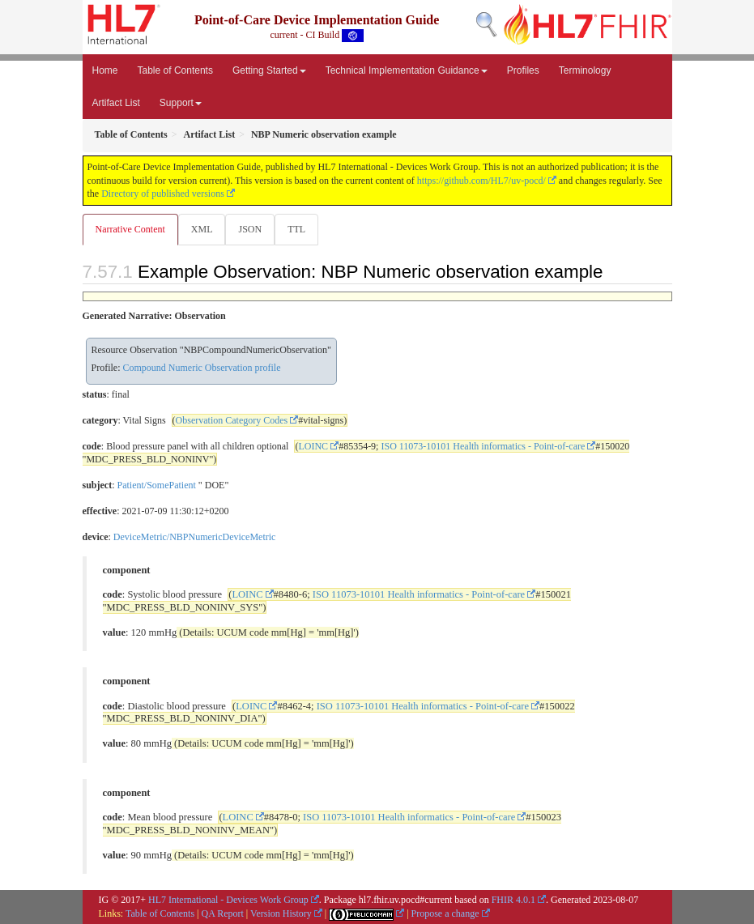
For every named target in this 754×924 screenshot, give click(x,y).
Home (105, 70)
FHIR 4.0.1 (513, 899)
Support (181, 103)
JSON (250, 229)
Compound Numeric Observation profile (202, 367)
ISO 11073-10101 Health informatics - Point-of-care (483, 446)
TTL (296, 229)
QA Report (223, 913)
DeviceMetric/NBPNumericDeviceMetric (194, 537)
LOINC (313, 446)
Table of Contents (175, 70)
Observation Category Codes (232, 420)
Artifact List (116, 103)
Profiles (523, 70)
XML (202, 229)
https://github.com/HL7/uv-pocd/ (481, 180)
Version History (281, 913)
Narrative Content (130, 229)
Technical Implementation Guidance (407, 70)
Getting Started (269, 70)
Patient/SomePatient (156, 485)
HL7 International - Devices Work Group (228, 899)
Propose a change (445, 913)
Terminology (585, 70)
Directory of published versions (162, 193)
